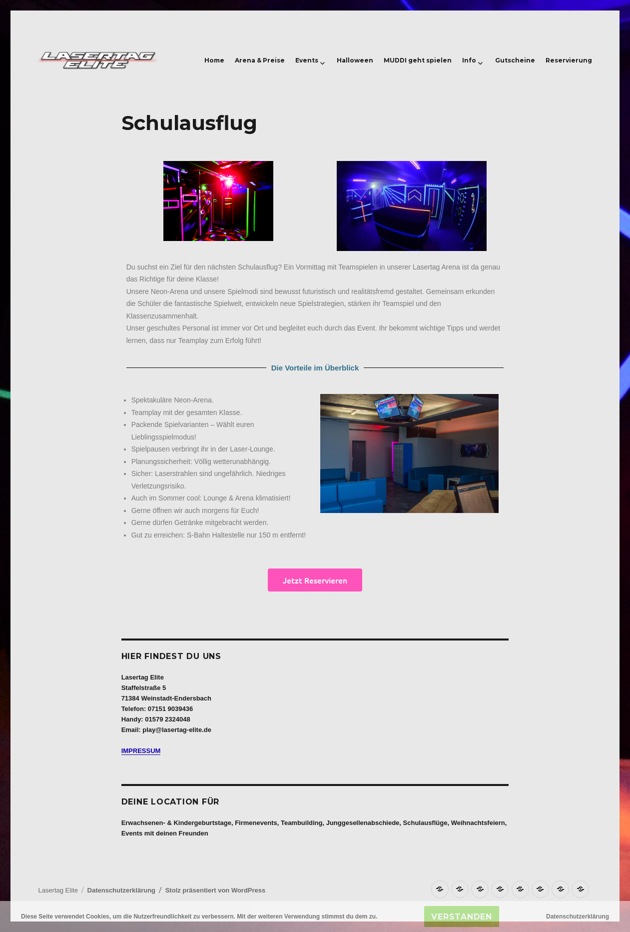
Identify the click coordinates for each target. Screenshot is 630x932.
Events (306, 60)
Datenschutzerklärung (121, 890)
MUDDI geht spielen (418, 60)
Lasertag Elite (58, 890)
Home (214, 60)
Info (469, 60)
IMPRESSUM (141, 750)
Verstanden (461, 917)
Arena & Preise (260, 60)
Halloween (355, 60)
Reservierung (569, 60)
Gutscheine (515, 60)
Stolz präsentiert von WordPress (215, 890)
